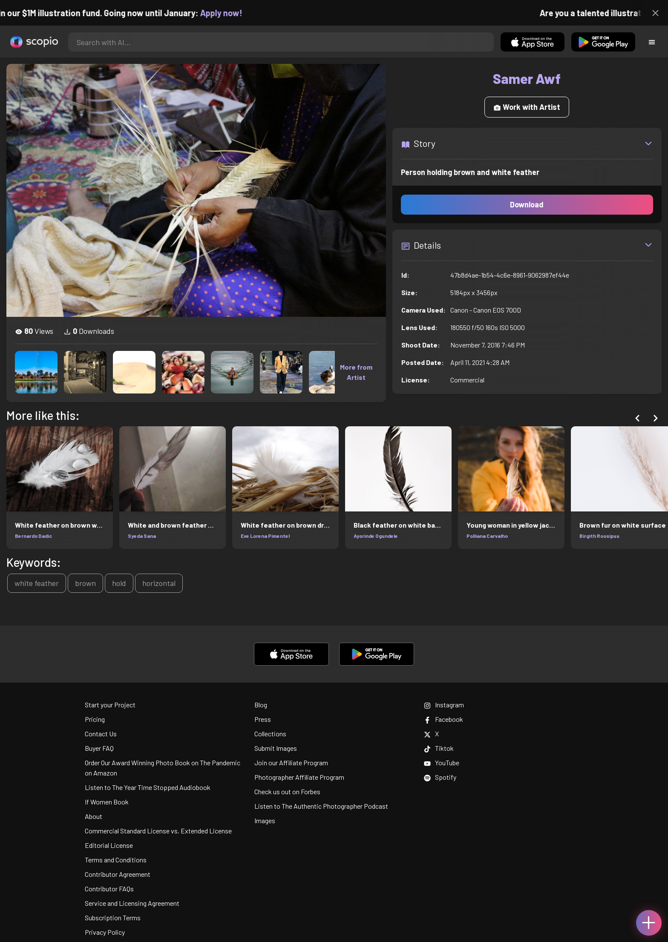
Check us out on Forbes (287, 791)
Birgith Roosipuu (599, 536)
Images (264, 820)
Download (527, 204)
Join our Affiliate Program (291, 762)
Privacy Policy (105, 932)
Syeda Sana (142, 536)
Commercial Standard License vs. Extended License (158, 831)
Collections (270, 733)
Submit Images (275, 748)
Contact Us (101, 733)
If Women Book (107, 802)
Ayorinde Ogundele (376, 536)
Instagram (444, 705)
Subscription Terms (113, 917)
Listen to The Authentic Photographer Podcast (321, 806)
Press (262, 719)
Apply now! (230, 13)
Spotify (440, 777)
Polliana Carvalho (487, 536)
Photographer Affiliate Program (299, 777)
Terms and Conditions (116, 860)
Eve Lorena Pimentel (265, 536)
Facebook (443, 719)
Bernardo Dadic (33, 536)
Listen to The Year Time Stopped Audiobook (147, 787)
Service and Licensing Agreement (132, 903)
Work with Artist (526, 107)
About (93, 816)
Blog (260, 705)
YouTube (441, 762)
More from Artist (356, 372)
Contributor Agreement (117, 874)
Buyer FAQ (99, 748)
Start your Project (110, 705)
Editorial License (109, 845)
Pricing (95, 719)
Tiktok (439, 748)
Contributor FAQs (109, 889)
